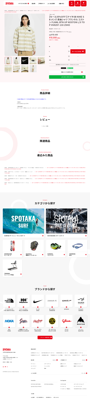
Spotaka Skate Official (36, 391)
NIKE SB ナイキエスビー (45, 170)
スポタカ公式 (63, 389)
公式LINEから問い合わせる (67, 79)
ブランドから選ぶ (35, 170)
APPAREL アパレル (26, 10)
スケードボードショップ (79, 389)
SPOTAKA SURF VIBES (36, 389)
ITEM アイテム (11, 174)
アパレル (30, 186)
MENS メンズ (34, 10)
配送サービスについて (78, 371)
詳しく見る (84, 378)
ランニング (33, 373)
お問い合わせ (56, 402)
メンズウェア (18, 174)
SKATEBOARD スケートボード (15, 10)
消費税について (63, 371)
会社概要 (33, 402)
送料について (63, 368)
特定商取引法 (48, 402)
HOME (5, 10)
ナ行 (18, 178)
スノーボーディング (78, 391)
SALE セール (24, 182)
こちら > (70, 31)
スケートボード (47, 368)
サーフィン (33, 368)
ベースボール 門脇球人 (65, 394)
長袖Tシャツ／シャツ (32, 174)
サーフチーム (63, 391)
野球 (45, 373)
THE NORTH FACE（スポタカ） (80, 394)
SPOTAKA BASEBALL (48, 389)
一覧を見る (54, 365)
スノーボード (33, 371)
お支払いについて (77, 368)
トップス (24, 174)
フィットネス (47, 371)
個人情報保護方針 (40, 402)
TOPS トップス (41, 10)
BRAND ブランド (12, 178)
